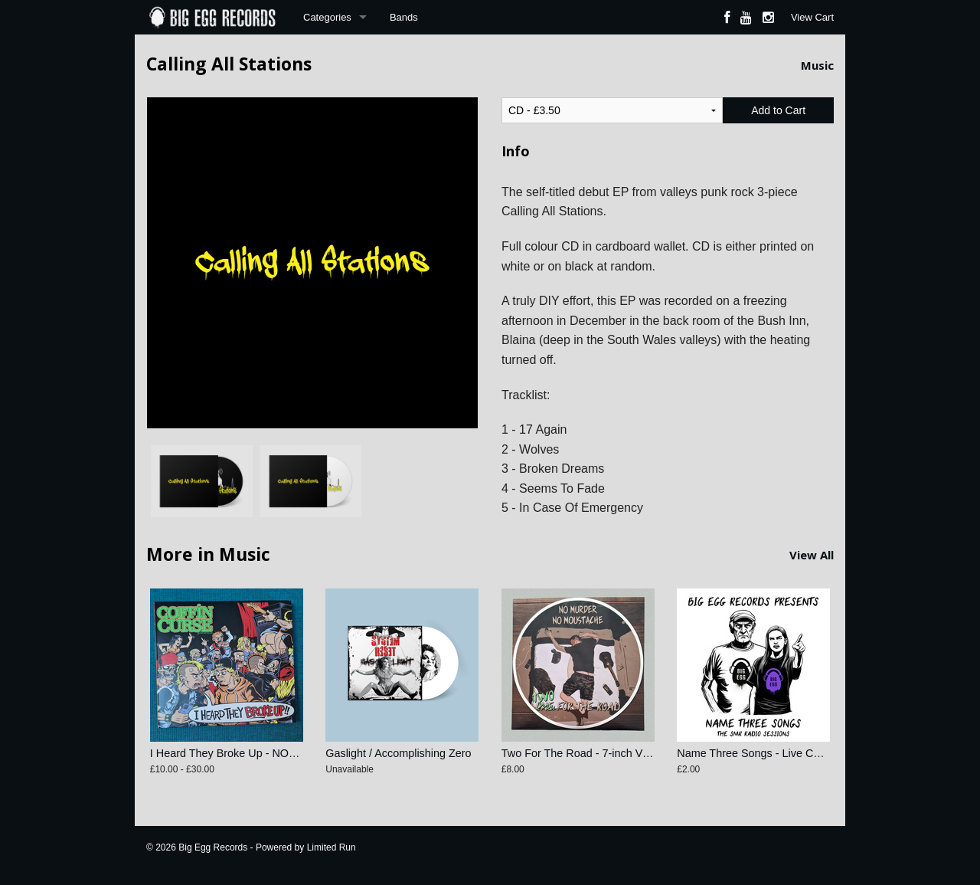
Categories (327, 17)
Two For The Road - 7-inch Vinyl (580, 753)
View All (811, 554)
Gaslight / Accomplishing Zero (398, 753)
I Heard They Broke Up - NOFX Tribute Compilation (275, 753)
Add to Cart (778, 110)
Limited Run (331, 847)
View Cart (812, 17)
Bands (404, 17)
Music (817, 65)
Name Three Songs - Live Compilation (770, 753)
